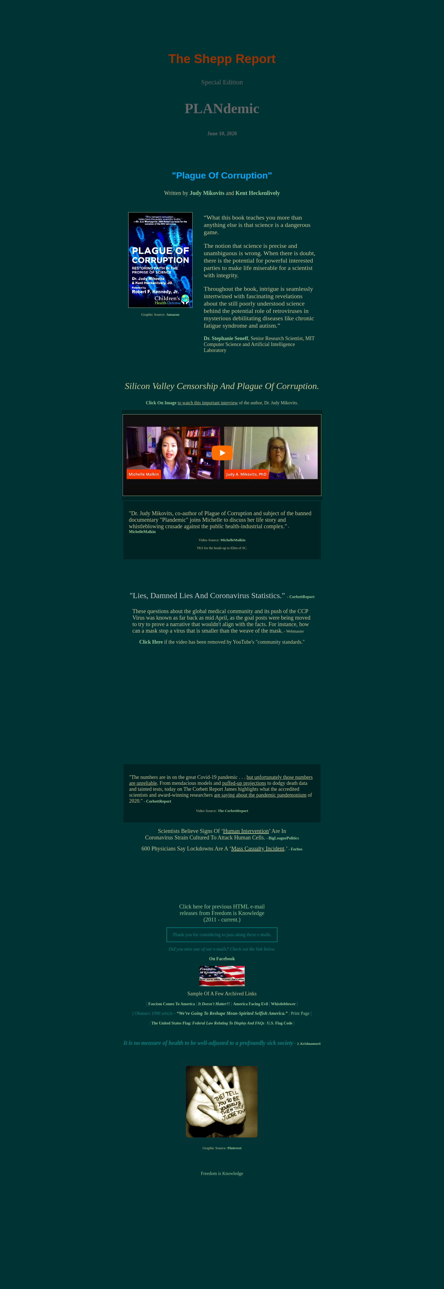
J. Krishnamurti (309, 1044)
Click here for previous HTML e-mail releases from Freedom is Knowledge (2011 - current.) (222, 913)
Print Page (300, 1013)
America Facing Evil (250, 1004)
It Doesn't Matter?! (214, 1004)
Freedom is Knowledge (222, 1173)
